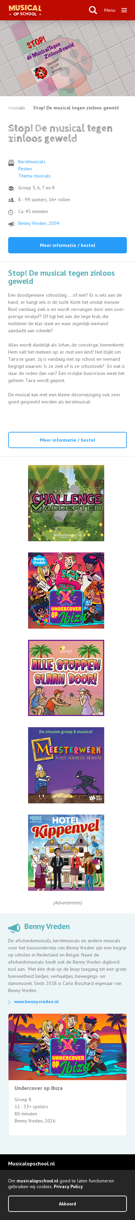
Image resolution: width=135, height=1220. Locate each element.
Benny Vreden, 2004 (38, 223)
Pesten (25, 169)
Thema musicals (34, 176)
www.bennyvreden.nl (36, 1001)
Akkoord (67, 1204)
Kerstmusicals (31, 162)
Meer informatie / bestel (67, 245)
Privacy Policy (68, 1186)
